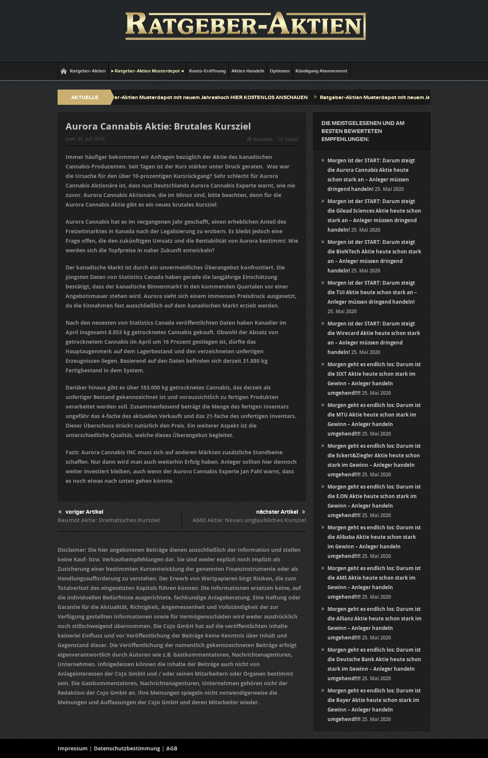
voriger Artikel (80, 512)
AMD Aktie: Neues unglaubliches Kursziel (249, 520)
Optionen (280, 71)
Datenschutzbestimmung (127, 748)
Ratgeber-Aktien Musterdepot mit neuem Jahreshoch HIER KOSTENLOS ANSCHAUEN (206, 97)
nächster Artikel (280, 512)
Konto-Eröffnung (207, 71)
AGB (171, 748)
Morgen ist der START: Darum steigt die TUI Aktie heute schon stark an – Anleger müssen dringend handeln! (372, 292)
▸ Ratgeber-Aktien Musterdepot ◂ (147, 71)
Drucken (260, 139)
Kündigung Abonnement (321, 71)
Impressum (73, 748)
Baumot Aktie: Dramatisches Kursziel (109, 520)
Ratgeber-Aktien (83, 71)
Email (288, 139)
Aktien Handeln (247, 71)
